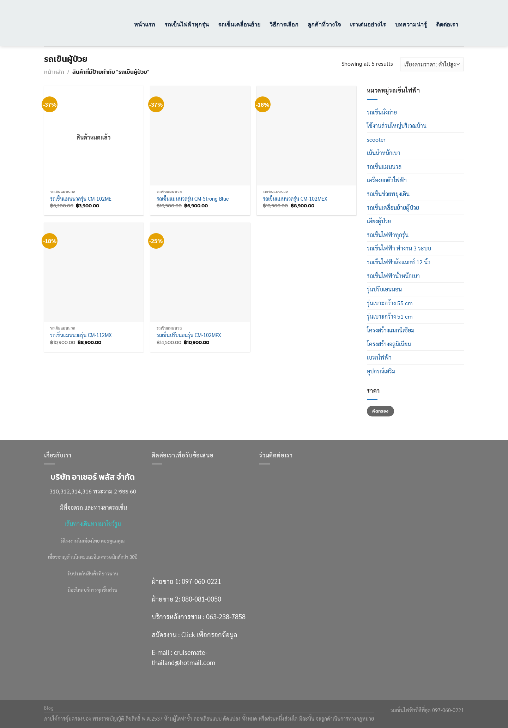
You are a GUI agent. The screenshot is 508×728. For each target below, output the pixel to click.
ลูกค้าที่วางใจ (324, 24)
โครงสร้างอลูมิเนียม (389, 344)
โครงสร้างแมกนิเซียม (391, 330)
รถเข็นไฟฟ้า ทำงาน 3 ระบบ (399, 248)
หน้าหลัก (54, 71)
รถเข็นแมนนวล (384, 166)
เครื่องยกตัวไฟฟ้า (387, 180)
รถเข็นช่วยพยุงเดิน (388, 193)
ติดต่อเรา (447, 24)
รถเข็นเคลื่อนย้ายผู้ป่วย (393, 207)
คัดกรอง (380, 411)
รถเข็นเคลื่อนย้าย (239, 24)
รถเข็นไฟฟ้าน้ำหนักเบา (393, 275)
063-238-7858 (226, 616)
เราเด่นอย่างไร (368, 24)
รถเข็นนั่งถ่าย (382, 112)
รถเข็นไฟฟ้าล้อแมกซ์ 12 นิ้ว (398, 262)
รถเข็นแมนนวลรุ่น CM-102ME (80, 198)
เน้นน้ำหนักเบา (383, 152)
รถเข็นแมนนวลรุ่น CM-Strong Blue (193, 198)
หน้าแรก (144, 24)
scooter (376, 139)
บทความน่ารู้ (411, 24)
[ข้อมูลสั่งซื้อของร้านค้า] (432, 64)
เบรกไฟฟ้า (379, 357)
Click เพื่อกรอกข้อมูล (209, 634)
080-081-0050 (201, 598)
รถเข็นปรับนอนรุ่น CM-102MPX (189, 335)
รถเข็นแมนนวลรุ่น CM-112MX (81, 335)
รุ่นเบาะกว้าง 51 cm (389, 316)
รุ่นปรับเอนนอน (384, 289)
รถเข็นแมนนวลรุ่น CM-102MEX (295, 198)
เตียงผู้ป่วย (379, 221)
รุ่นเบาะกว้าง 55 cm (389, 303)
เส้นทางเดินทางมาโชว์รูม (93, 523)
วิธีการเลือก (284, 24)
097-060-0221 (201, 581)
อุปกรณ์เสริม (381, 371)
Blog (49, 708)
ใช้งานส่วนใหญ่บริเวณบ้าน (397, 125)
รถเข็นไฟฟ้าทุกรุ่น (186, 24)
